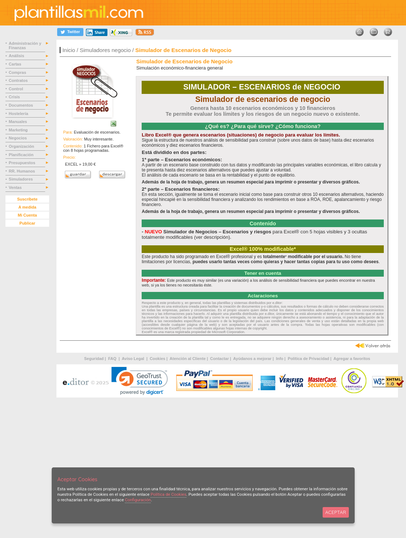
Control (16, 89)
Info (279, 358)
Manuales (19, 121)
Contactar (219, 358)
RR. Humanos (22, 171)
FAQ (113, 358)
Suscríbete (27, 199)
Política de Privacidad (308, 358)
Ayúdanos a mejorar (252, 358)
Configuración (138, 499)
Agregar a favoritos (352, 358)
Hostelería (19, 113)
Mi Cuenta (27, 215)
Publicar (27, 223)
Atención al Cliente (188, 358)
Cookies (157, 358)
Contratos (19, 80)
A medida (27, 207)
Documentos (21, 105)
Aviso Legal (133, 358)
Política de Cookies (168, 494)
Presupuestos (22, 163)
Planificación (22, 155)
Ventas (16, 187)
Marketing (19, 130)
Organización (22, 146)
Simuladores (21, 179)
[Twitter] (70, 32)
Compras (18, 72)
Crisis (15, 97)
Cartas (15, 64)
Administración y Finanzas (25, 45)
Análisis (17, 56)
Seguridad (94, 358)
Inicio (68, 50)
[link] (139, 381)
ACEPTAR (335, 512)
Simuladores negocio (105, 50)
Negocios (18, 138)
